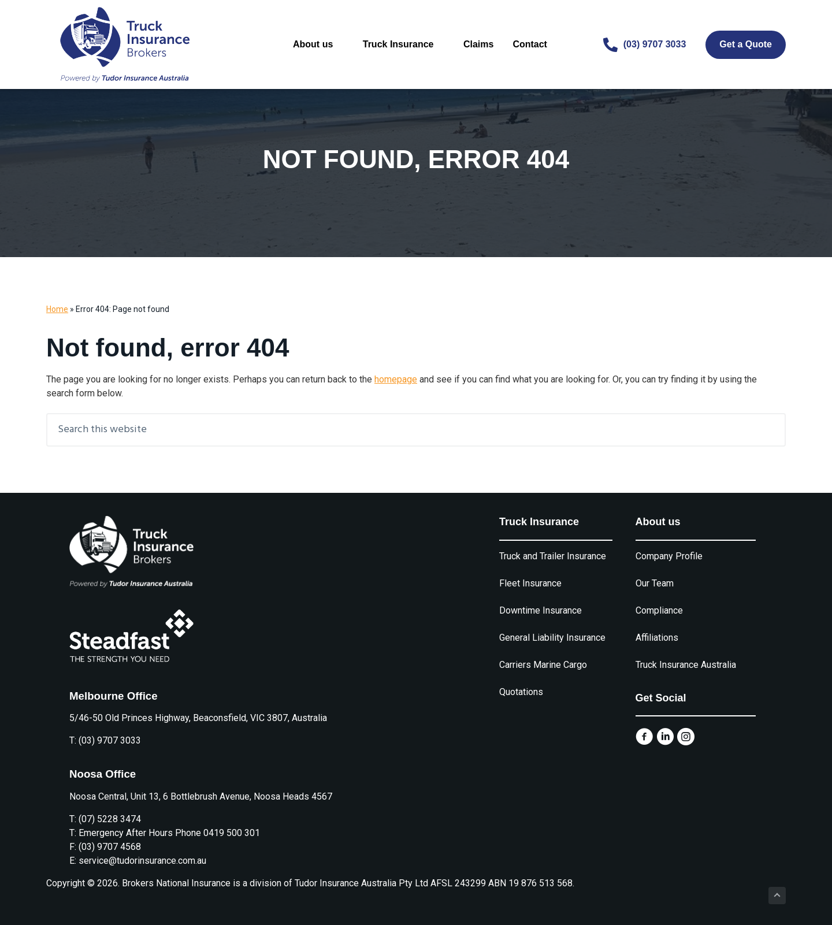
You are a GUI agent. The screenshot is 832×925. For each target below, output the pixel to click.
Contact (529, 44)
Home (57, 309)
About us (317, 44)
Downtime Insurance (540, 610)
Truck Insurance (403, 44)
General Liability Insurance (552, 637)
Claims (478, 44)
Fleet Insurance (530, 583)
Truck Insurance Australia (686, 664)
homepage (395, 379)
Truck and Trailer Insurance (552, 556)
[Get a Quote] (745, 45)
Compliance (659, 610)
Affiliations (657, 637)
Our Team (655, 583)
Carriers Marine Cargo (543, 664)
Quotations (521, 691)
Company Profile (669, 556)
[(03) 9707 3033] (644, 45)
